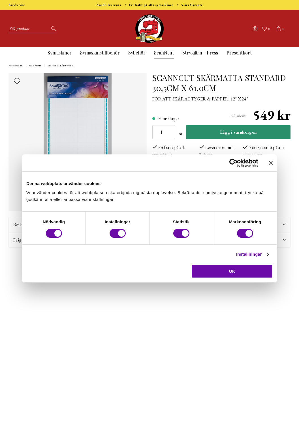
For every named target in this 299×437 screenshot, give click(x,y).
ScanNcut (164, 53)
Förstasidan (15, 65)
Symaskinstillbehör (100, 53)
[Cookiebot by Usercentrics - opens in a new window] (233, 163)
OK (232, 271)
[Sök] (52, 28)
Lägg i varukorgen (238, 132)
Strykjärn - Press (200, 53)
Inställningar (249, 254)
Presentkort (239, 53)
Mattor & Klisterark (60, 65)
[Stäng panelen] (271, 163)
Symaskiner (60, 53)
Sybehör (137, 53)
